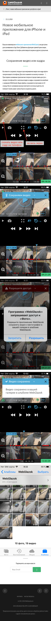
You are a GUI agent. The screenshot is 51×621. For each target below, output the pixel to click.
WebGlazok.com (29, 601)
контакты (20, 596)
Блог (7, 9)
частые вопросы (29, 596)
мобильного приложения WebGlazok (27, 44)
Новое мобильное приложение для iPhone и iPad (25, 9)
